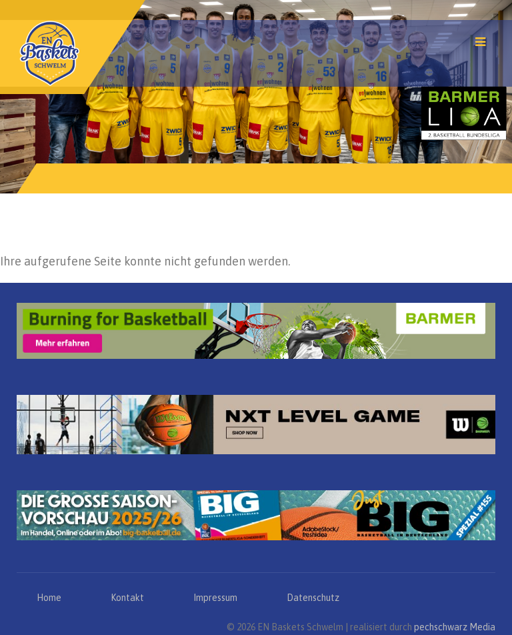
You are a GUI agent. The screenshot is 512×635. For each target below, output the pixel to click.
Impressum (215, 597)
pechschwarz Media (454, 627)
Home (49, 597)
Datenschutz (313, 597)
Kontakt (127, 597)
